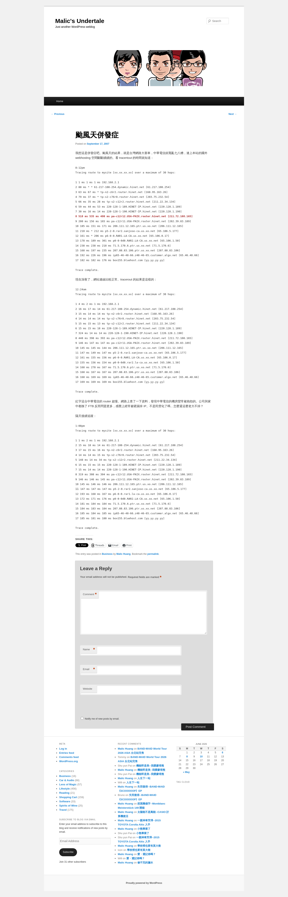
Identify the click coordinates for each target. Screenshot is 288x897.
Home (59, 101)
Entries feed (66, 752)
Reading (64, 792)
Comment (90, 594)
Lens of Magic (68, 784)
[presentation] (107, 704)
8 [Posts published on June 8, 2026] (187, 756)
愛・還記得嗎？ (146, 854)
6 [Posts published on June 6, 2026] (222, 752)
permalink (153, 554)
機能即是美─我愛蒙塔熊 (150, 765)
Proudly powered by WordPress (144, 883)
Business (107, 554)
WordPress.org (68, 761)
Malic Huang (123, 554)
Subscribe (68, 852)
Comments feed (69, 757)
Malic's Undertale (79, 21)
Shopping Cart (68, 797)
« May (186, 772)
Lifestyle (64, 788)
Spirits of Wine (68, 805)
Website (87, 688)
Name (89, 649)
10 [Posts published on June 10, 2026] (201, 756)
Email (89, 669)
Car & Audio (66, 780)
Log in (63, 748)
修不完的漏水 (145, 862)
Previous (57, 114)
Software (64, 801)
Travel (63, 809)
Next (233, 114)
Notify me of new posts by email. (102, 718)
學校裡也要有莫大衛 (149, 845)
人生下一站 (143, 778)
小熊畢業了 (143, 828)
